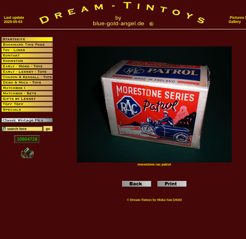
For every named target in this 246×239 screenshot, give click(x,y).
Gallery (235, 22)
